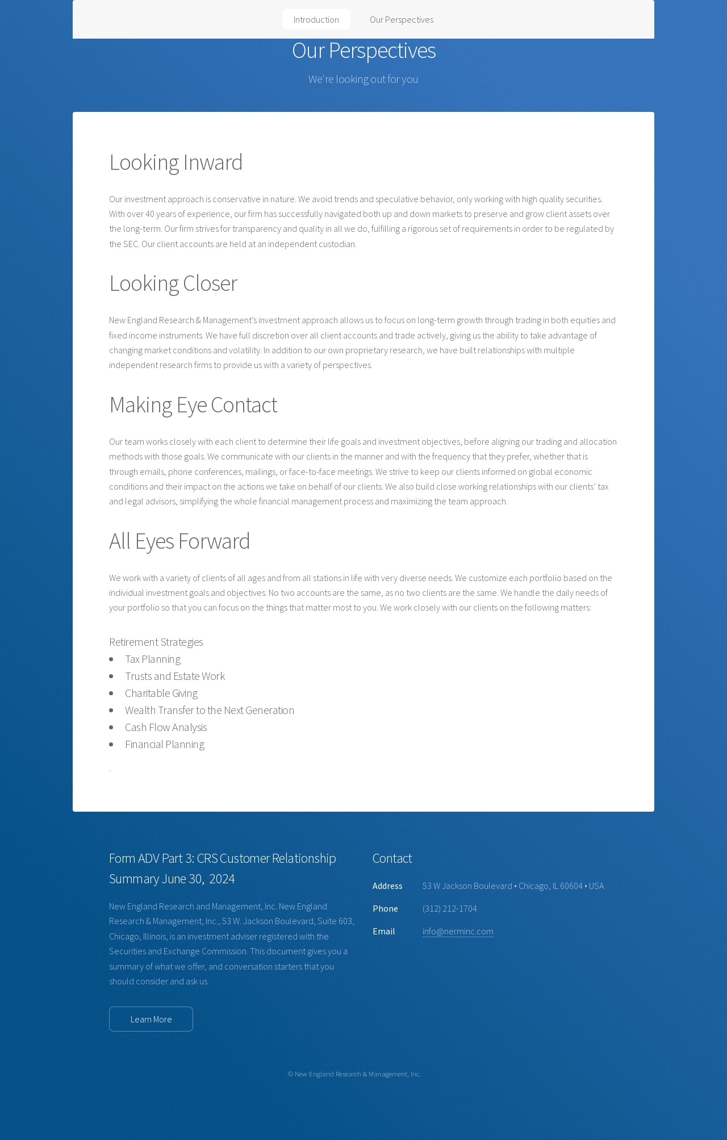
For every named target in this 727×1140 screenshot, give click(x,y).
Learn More (151, 1019)
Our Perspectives (401, 19)
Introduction (316, 19)
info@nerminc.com (458, 931)
